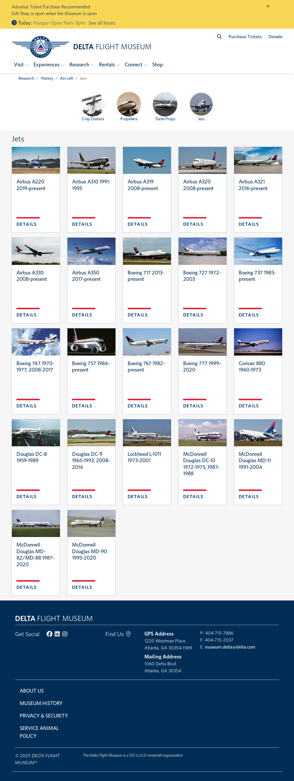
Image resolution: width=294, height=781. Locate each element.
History (47, 78)
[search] (219, 36)
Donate (275, 36)
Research (26, 78)
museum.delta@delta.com (230, 647)
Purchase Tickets (245, 36)
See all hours (102, 23)
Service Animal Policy (39, 732)
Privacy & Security (44, 716)
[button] (21, 64)
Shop (157, 64)
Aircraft (66, 78)
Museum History (41, 703)
